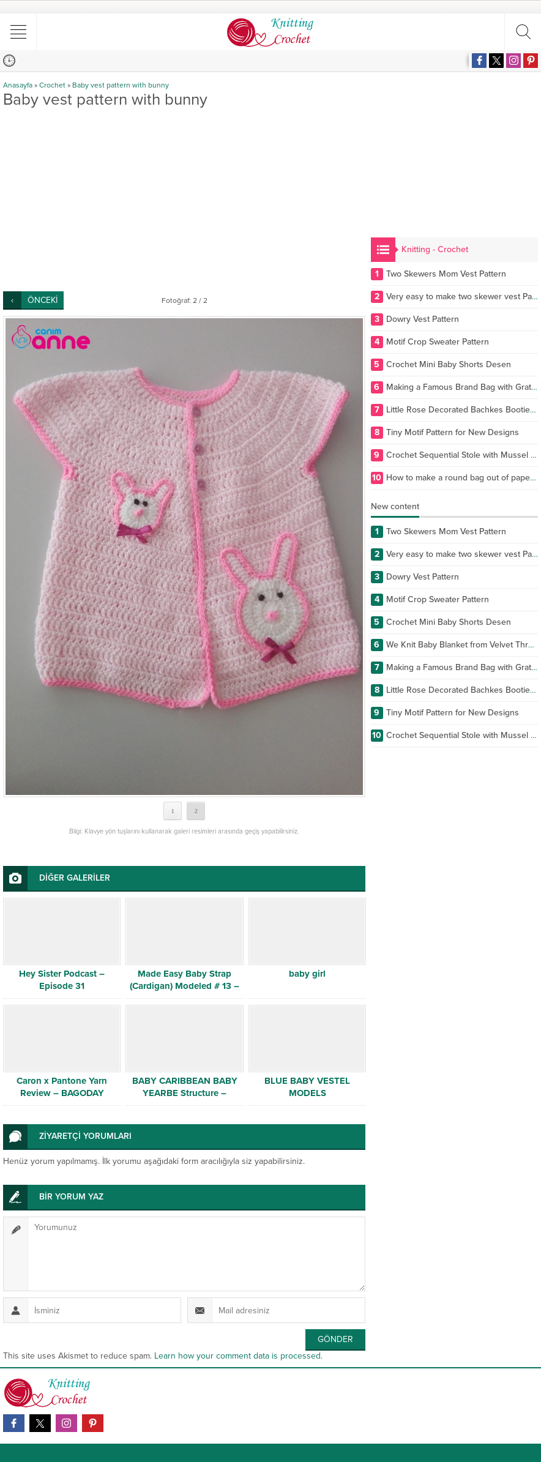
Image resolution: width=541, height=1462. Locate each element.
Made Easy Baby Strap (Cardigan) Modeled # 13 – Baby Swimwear (184, 986)
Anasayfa (17, 85)
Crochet (52, 85)
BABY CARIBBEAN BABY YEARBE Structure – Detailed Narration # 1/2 (184, 1093)
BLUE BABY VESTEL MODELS (307, 1086)
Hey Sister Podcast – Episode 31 (62, 979)
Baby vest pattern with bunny (120, 85)
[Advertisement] (184, 199)
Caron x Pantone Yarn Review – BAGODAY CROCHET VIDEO (62, 1093)
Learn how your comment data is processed (237, 1356)
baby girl (307, 973)
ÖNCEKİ (43, 300)
